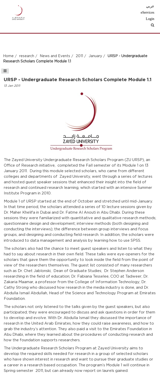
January (95, 56)
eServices (147, 12)
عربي (150, 6)
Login (150, 19)
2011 (79, 56)
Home (8, 56)
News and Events (55, 56)
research (26, 56)
